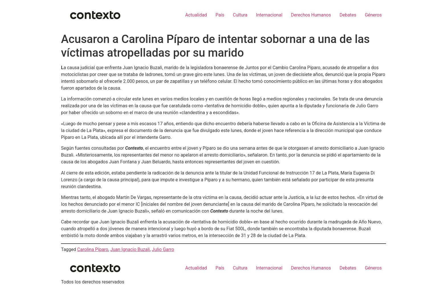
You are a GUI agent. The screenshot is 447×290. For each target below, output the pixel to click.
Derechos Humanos (311, 15)
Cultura (240, 15)
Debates (348, 15)
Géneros (373, 15)
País (220, 15)
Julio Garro (163, 249)
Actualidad (196, 15)
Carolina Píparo (92, 249)
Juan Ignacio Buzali (130, 249)
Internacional (269, 15)
